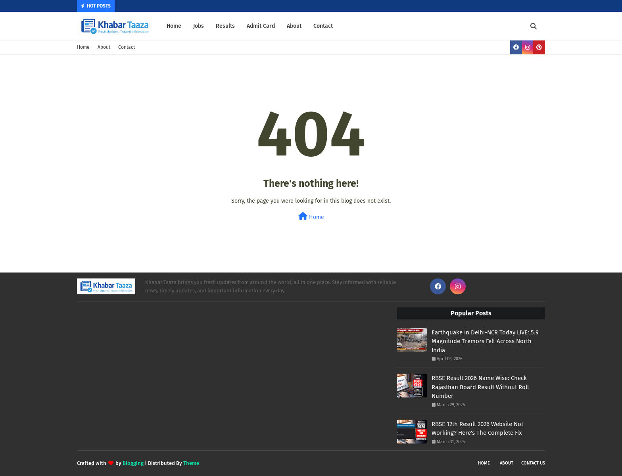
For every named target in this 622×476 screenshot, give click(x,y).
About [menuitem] (294, 26)
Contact (126, 47)
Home (83, 47)
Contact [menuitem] (323, 26)
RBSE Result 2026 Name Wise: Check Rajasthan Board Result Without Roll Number (480, 386)
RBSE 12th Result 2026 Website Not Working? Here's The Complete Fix (477, 428)
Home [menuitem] (174, 26)
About (104, 47)
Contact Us (533, 463)
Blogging (133, 463)
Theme (191, 463)
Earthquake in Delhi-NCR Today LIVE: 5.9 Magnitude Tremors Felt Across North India (485, 341)
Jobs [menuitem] (198, 26)
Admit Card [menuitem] (261, 26)
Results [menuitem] (225, 26)
